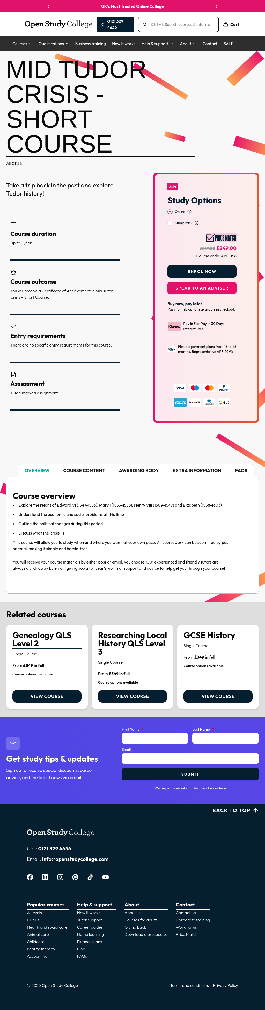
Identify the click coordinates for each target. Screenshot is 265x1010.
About (188, 43)
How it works (123, 43)
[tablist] (132, 467)
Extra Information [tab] (197, 467)
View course (47, 693)
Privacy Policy (225, 982)
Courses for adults (141, 916)
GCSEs (33, 916)
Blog (81, 945)
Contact (210, 43)
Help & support (158, 43)
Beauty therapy (41, 945)
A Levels (34, 909)
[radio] (170, 201)
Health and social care (47, 923)
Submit (190, 770)
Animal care (38, 931)
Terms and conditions (189, 982)
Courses (22, 43)
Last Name (203, 726)
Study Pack (183, 212)
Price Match (187, 931)
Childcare (36, 938)
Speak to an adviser (202, 277)
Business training (90, 43)
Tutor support (89, 916)
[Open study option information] (189, 201)
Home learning (90, 931)
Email (128, 746)
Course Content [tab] (84, 467)
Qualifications (54, 43)
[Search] (180, 24)
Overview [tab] (37, 467)
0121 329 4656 (54, 845)
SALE (228, 43)
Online (180, 201)
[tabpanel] (132, 531)
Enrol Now (202, 261)
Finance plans (89, 938)
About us (132, 909)
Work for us (186, 923)
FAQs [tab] (241, 467)
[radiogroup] (202, 207)
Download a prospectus (146, 931)
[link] (47, 663)
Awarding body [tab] (139, 467)
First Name (132, 726)
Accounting (37, 952)
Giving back (135, 923)
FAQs (82, 952)
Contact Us (186, 909)
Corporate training (193, 916)
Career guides (90, 923)
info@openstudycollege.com (75, 855)
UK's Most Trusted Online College (132, 6)
